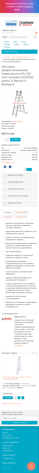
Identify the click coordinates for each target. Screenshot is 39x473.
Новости (25, 44)
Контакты (6, 46)
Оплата (22, 41)
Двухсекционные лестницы (11, 403)
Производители (7, 450)
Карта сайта (6, 448)
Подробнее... (18, 345)
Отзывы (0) (7, 217)
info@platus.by (8, 458)
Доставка (6, 44)
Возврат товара (7, 445)
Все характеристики (8, 162)
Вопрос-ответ (21, 217)
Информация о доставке (10, 438)
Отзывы (15, 44)
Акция (14, 41)
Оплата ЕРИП (7, 435)
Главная (5, 41)
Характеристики (21, 212)
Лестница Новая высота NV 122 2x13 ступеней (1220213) (17, 378)
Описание (7, 212)
